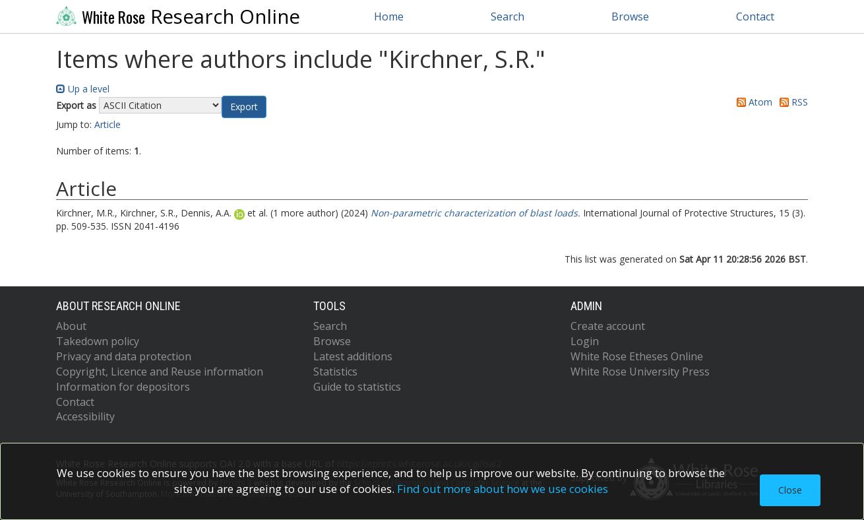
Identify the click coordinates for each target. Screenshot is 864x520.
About (71, 326)
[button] (244, 107)
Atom (752, 102)
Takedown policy (97, 341)
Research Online (178, 16)
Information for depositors (123, 386)
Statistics (335, 371)
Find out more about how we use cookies (502, 488)
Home (389, 16)
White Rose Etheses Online (637, 356)
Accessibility (85, 416)
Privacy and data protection (123, 356)
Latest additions (352, 356)
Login (585, 341)
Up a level (82, 88)
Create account (608, 326)
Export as (76, 105)
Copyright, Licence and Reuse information (159, 371)
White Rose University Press (640, 371)
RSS (791, 102)
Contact (755, 16)
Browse (630, 16)
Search (507, 16)
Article (107, 124)
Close (790, 490)
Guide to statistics (357, 386)
